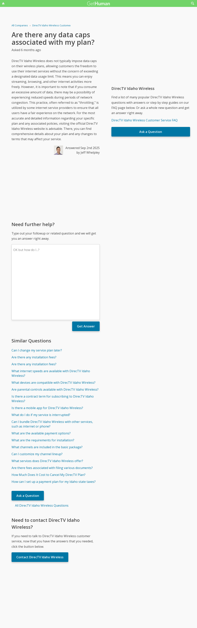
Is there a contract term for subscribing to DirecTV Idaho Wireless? (53, 342)
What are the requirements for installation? (43, 384)
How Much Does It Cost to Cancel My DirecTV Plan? (48, 418)
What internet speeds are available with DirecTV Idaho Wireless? (51, 316)
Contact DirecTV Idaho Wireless (39, 501)
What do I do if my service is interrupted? (41, 358)
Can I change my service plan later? (37, 294)
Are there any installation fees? (34, 301)
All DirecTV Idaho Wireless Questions (41, 449)
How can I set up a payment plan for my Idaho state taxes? (54, 425)
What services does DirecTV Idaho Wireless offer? (47, 404)
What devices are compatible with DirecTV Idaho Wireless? (53, 326)
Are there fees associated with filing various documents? (52, 411)
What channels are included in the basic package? (47, 391)
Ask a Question (27, 439)
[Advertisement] (56, 188)
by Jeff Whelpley (88, 152)
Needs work (121, 591)
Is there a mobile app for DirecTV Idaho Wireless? (47, 351)
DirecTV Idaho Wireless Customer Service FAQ (144, 120)
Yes (106, 591)
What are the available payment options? (41, 377)
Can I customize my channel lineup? (37, 397)
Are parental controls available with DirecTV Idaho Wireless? (55, 333)
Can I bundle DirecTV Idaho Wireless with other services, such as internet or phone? (52, 367)
